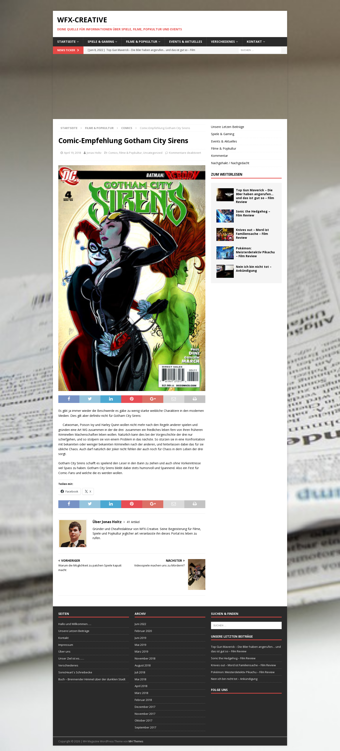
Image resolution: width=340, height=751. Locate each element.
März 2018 (141, 693)
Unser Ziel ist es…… (71, 658)
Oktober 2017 (143, 720)
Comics (113, 153)
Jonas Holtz (94, 153)
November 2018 (145, 658)
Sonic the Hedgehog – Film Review (253, 213)
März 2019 (141, 651)
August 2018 (142, 665)
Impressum (65, 645)
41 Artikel (133, 522)
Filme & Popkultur (141, 41)
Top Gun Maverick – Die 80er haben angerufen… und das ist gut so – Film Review (255, 196)
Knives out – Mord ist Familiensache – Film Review (252, 234)
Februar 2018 (143, 700)
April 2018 (141, 686)
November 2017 (145, 714)
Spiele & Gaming (101, 41)
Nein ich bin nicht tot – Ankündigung (253, 269)
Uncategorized (152, 153)
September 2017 (145, 727)
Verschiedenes (223, 41)
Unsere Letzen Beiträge (227, 127)
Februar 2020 (143, 631)
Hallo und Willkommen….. (74, 624)
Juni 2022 (140, 624)
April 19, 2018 (72, 153)
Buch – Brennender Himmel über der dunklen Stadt (91, 679)
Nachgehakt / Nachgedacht (230, 163)
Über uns (64, 651)
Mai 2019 (140, 645)
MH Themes (136, 741)
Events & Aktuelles (185, 41)
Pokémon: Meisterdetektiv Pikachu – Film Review (255, 252)
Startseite (66, 41)
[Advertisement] (170, 86)
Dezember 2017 (145, 707)
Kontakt (254, 41)
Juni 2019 (140, 638)
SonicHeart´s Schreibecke (75, 672)
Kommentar (219, 156)
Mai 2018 (140, 679)
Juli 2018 (140, 672)
